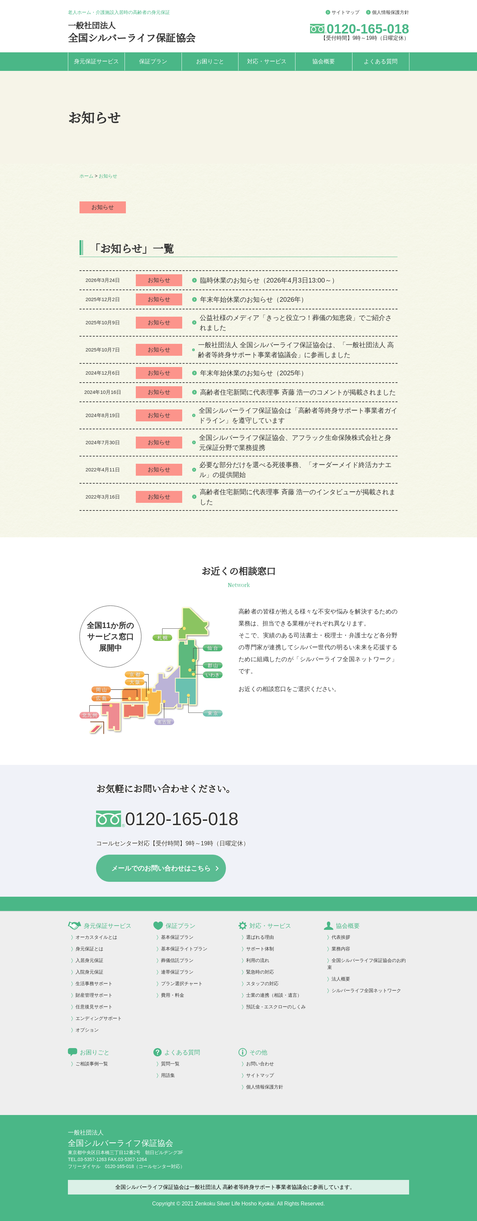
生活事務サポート (94, 983)
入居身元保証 (89, 960)
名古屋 (164, 721)
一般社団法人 (92, 25)
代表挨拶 (341, 937)
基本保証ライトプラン (184, 948)
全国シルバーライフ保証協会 (131, 37)
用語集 (168, 1075)
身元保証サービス (96, 61)
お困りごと (210, 61)
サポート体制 (260, 948)
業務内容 (341, 948)
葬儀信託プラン (177, 960)
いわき (213, 674)
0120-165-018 (368, 29)
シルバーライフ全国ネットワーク (366, 990)
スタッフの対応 (262, 983)
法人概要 (341, 979)
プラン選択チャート (182, 983)
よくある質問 (381, 61)
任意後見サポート (94, 1006)
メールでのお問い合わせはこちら (161, 868)
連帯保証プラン (177, 972)
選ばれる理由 (260, 937)
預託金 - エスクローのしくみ (276, 1006)
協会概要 (323, 61)
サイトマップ (342, 12)
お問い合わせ (260, 1063)
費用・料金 (172, 995)
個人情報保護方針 (387, 12)
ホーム (86, 176)
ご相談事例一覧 (92, 1063)
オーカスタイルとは (96, 937)
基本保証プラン (177, 937)
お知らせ (108, 176)
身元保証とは (89, 948)
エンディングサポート (99, 1018)
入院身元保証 (89, 972)
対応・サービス (267, 61)
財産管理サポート (94, 995)
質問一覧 (170, 1063)
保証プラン (153, 61)
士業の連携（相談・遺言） (274, 995)
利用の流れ (257, 960)
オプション (87, 1030)
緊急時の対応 (260, 972)
